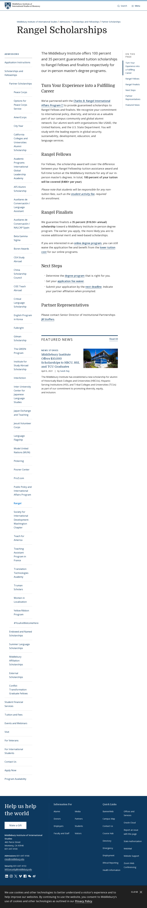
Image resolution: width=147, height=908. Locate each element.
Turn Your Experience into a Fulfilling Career (132, 67)
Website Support (131, 856)
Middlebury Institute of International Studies (37, 21)
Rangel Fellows (132, 78)
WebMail (128, 848)
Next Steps (130, 90)
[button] (122, 6)
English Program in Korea (23, 317)
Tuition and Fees (14, 714)
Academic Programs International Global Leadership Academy (21, 168)
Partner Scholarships (111, 21)
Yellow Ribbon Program (21, 612)
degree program (75, 275)
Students (79, 826)
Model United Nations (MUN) (22, 450)
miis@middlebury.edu (14, 859)
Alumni (57, 811)
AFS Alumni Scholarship (20, 188)
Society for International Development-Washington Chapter (21, 519)
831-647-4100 (11, 848)
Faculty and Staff (61, 833)
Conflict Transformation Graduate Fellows (18, 689)
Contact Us (10, 761)
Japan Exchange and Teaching (22, 412)
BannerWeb (108, 811)
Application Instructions (17, 62)
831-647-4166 (23, 855)
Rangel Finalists (132, 84)
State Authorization (133, 841)
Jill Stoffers (47, 319)
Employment (108, 855)
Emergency (108, 848)
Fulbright (19, 327)
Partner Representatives (132, 98)
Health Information (111, 870)
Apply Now (10, 770)
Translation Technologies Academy (21, 572)
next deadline (93, 286)
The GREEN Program (20, 350)
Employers (58, 826)
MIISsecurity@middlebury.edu (18, 869)
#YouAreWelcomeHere (23, 623)
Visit (7, 731)
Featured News (132, 105)
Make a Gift (15, 825)
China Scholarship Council (20, 273)
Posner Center (21, 469)
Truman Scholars (18, 587)
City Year (18, 126)
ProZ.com (19, 478)
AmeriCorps (20, 117)
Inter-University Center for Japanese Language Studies (22, 394)
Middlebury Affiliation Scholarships (16, 660)
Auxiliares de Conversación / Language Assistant (22, 205)
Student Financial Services (14, 703)
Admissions (65, 21)
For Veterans (12, 740)
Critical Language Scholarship (20, 302)
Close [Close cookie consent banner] (136, 892)
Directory (107, 840)
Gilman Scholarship (20, 338)
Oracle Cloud (130, 822)
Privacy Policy (83, 901)
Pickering (19, 461)
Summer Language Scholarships (19, 646)
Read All (113, 338)
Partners (79, 818)
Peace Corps (20, 92)
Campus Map (109, 818)
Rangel (17, 503)
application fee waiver (70, 281)
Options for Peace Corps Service (20, 104)
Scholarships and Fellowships (85, 21)
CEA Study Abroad (19, 259)
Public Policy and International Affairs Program (23, 490)
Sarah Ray (64, 371)
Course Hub (108, 833)
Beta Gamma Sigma (21, 238)
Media (78, 811)
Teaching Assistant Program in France (20, 554)
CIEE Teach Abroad (20, 288)
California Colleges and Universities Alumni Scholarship (21, 142)
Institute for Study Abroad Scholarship (21, 365)
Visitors (78, 833)
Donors (57, 818)
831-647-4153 (19, 866)
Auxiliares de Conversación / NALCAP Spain (22, 223)
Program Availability (15, 778)
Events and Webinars (16, 723)
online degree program (88, 243)
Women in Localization (20, 599)
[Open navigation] (135, 6)
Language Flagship (19, 437)
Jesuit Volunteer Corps (22, 425)
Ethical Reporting (110, 862)
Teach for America (19, 538)
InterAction (20, 377)
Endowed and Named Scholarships (20, 633)
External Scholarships (16, 675)
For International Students (14, 751)
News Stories (49, 350)
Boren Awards (21, 248)
